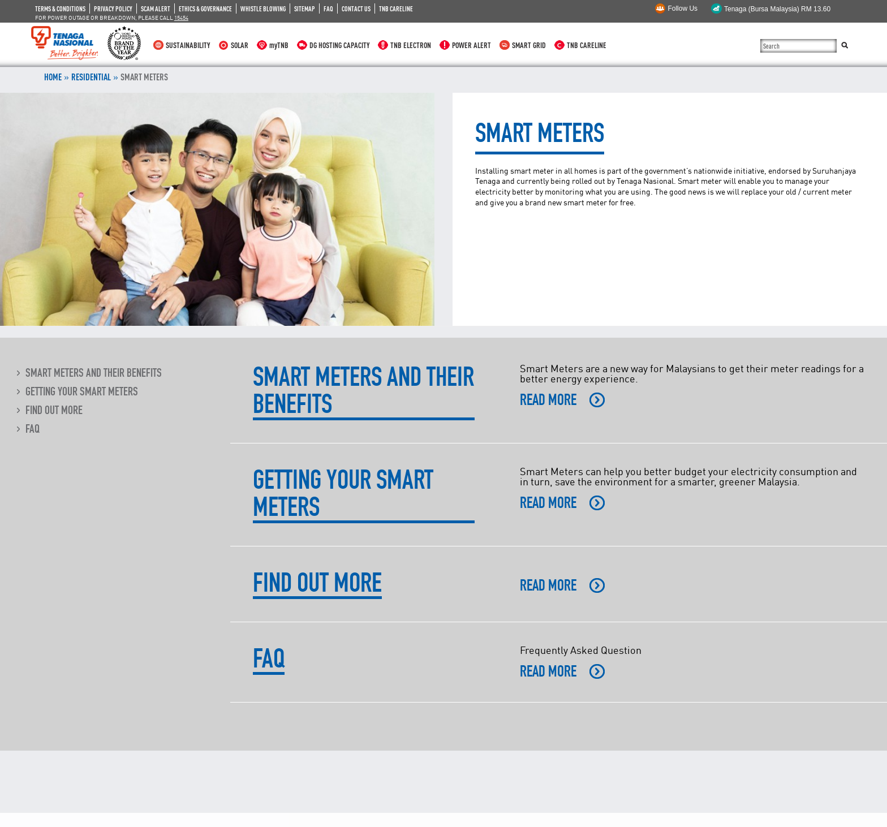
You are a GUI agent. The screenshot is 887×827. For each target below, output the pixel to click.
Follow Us (682, 8)
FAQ (328, 8)
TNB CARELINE (396, 8)
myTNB (279, 45)
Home (53, 77)
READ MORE (548, 400)
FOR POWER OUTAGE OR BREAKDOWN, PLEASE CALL (111, 17)
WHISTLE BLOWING (263, 8)
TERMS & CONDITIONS (60, 8)
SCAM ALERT (155, 8)
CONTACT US (356, 8)
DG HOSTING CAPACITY (339, 45)
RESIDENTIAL (91, 77)
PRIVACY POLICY (113, 8)
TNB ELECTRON (410, 45)
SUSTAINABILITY (188, 45)
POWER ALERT (471, 45)
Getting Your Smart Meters (81, 391)
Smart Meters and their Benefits (93, 372)
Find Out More (54, 410)
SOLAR (239, 45)
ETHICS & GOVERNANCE (205, 8)
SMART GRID (529, 45)
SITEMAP (304, 8)
